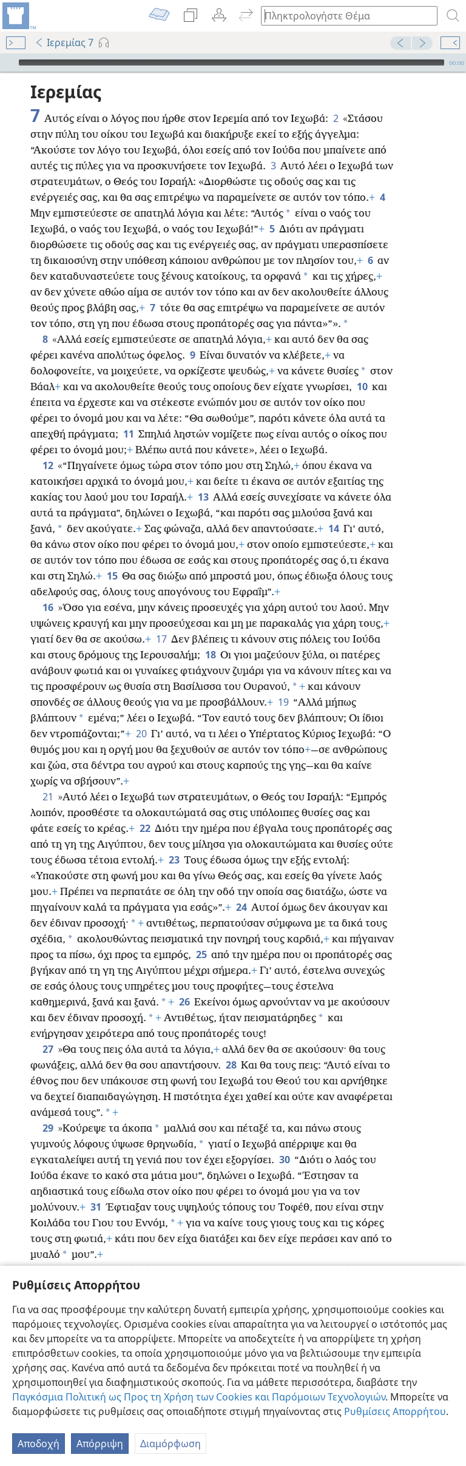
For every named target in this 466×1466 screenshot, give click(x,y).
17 (161, 620)
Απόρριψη (99, 1443)
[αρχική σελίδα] (18, 15)
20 (141, 715)
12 (47, 447)
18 (210, 636)
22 (144, 810)
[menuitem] (18, 15)
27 (47, 1031)
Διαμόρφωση (170, 1443)
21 (47, 778)
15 (112, 557)
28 (230, 1046)
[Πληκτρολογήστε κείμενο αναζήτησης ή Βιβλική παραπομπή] (343, 15)
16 (47, 589)
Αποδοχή (38, 1443)
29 (47, 1109)
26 (184, 983)
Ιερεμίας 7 (64, 42)
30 (284, 1141)
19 (283, 684)
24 (241, 889)
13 (203, 478)
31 (95, 1188)
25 (201, 936)
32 (47, 1251)
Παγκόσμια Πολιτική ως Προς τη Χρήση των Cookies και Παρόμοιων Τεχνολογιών (198, 1397)
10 (362, 368)
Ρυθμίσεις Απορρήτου (395, 1411)
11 (128, 415)
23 (173, 841)
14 (333, 510)
